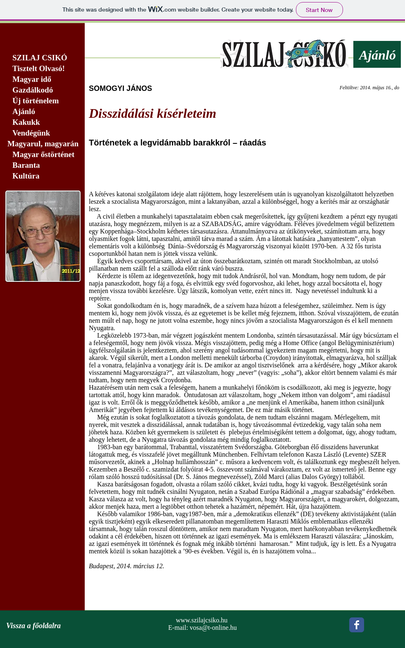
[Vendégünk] (42, 133)
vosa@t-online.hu (213, 627)
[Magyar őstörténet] (42, 154)
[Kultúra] (45, 176)
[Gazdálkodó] (42, 90)
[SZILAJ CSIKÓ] (42, 58)
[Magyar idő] (42, 79)
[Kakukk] (42, 122)
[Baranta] (42, 165)
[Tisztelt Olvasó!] (42, 68)
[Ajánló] (42, 111)
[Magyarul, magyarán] (42, 144)
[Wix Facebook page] (356, 624)
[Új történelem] (42, 101)
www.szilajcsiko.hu (201, 620)
